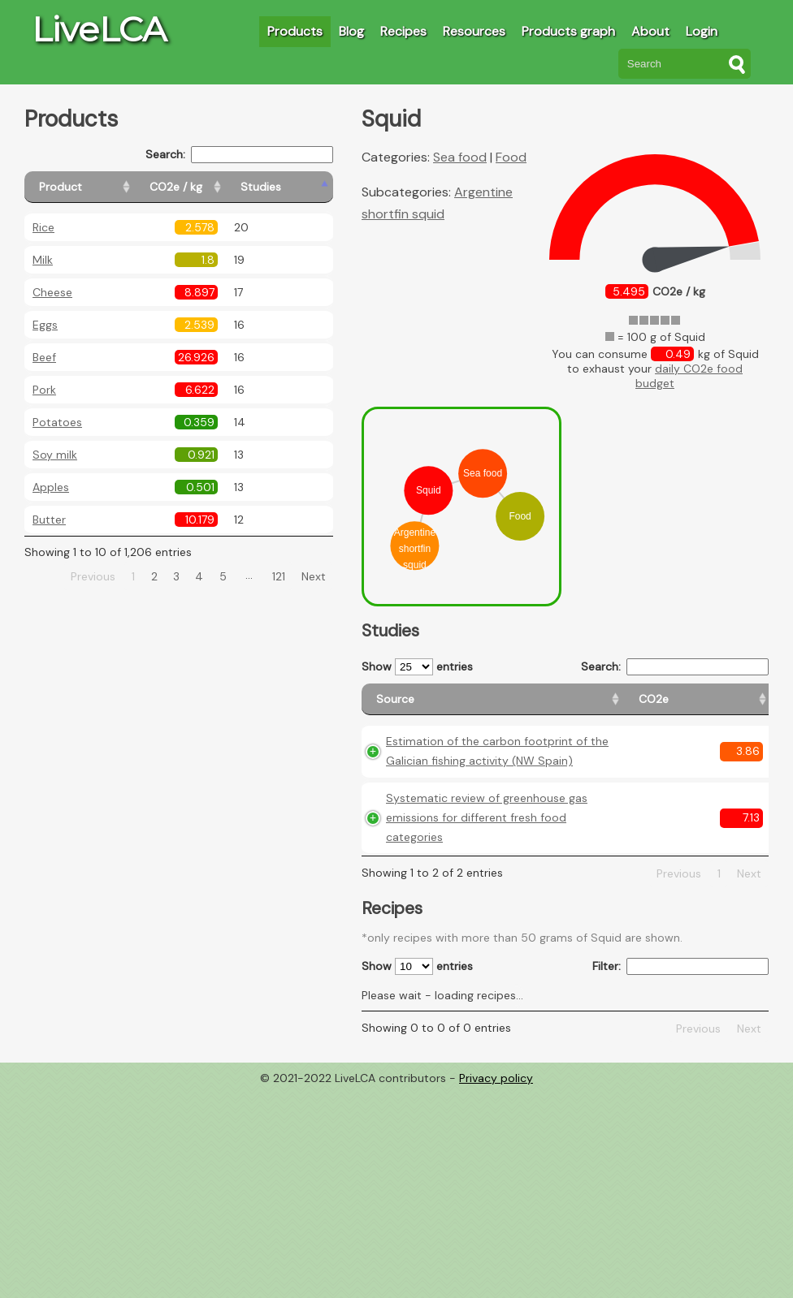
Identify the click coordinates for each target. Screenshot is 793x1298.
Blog (351, 31)
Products (295, 31)
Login (701, 31)
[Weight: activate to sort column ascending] (737, 706)
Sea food (460, 157)
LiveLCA (99, 29)
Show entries (417, 666)
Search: (239, 154)
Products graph (568, 31)
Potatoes (57, 422)
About (650, 31)
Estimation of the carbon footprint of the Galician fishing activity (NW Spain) (422, 813)
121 (278, 576)
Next (313, 576)
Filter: (680, 1174)
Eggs (45, 324)
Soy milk (54, 454)
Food (511, 157)
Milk (42, 259)
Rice (43, 227)
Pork (44, 389)
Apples (50, 487)
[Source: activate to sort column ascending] (414, 706)
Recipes (403, 31)
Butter (49, 519)
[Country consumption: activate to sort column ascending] (652, 706)
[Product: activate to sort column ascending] (97, 187)
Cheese (52, 292)
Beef (44, 357)
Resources (474, 31)
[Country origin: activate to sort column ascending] (563, 706)
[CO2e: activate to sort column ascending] (496, 706)
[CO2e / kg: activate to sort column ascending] (216, 187)
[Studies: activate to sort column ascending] (297, 187)
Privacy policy (496, 1286)
